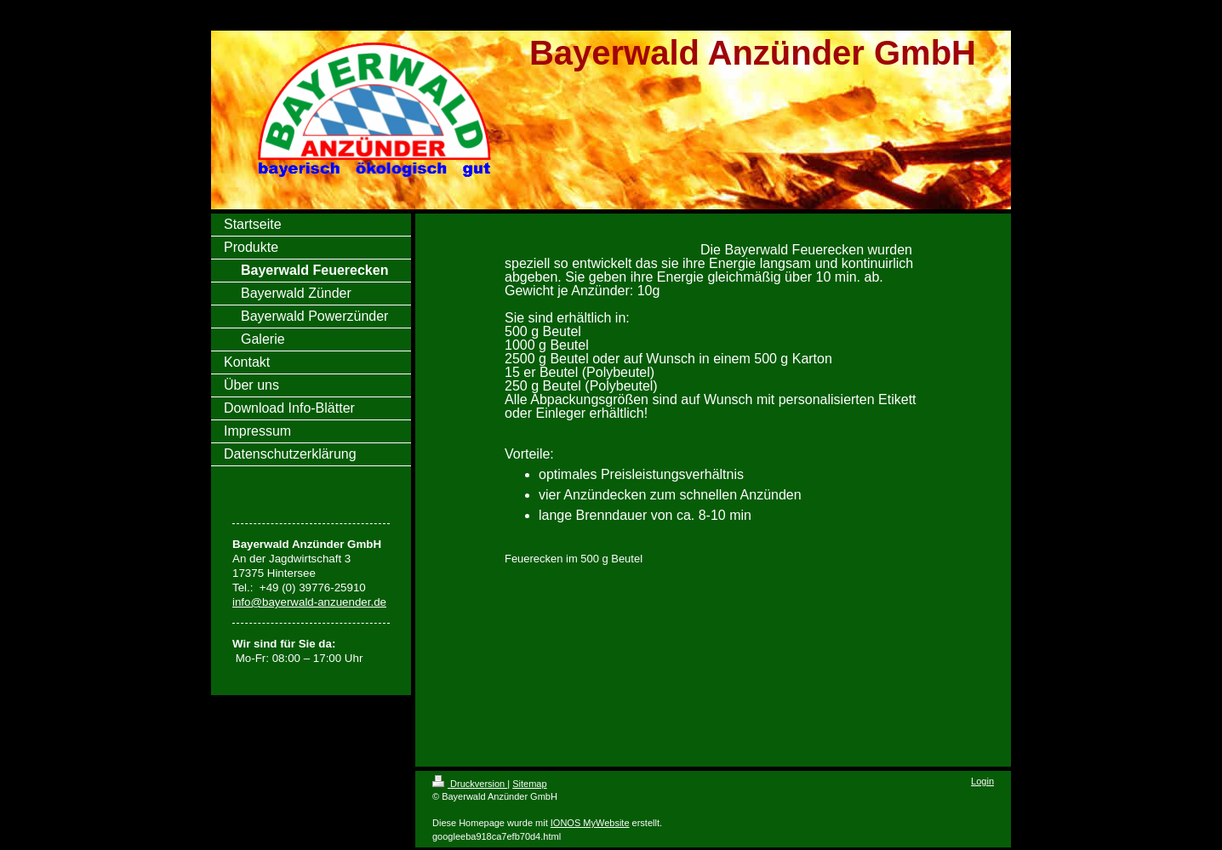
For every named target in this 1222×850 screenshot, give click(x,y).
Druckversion (469, 784)
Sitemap (529, 784)
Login (982, 781)
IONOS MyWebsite (590, 823)
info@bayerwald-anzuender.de (309, 602)
